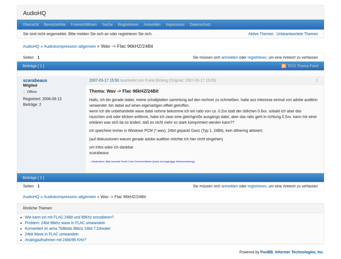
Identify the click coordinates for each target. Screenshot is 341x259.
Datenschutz (200, 24)
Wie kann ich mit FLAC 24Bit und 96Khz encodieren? (69, 217)
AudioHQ (34, 13)
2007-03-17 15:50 (104, 80)
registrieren (257, 57)
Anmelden (151, 24)
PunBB (266, 252)
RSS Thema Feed (303, 66)
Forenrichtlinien (84, 24)
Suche (107, 24)
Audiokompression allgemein (70, 46)
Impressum (175, 24)
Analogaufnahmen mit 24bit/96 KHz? (55, 240)
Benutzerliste (55, 24)
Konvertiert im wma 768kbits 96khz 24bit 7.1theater (68, 228)
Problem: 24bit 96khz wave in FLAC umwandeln (65, 223)
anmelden (229, 57)
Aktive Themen (260, 34)
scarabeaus (35, 80)
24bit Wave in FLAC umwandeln (51, 234)
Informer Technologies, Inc (299, 252)
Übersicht (31, 24)
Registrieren (128, 24)
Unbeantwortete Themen (297, 34)
